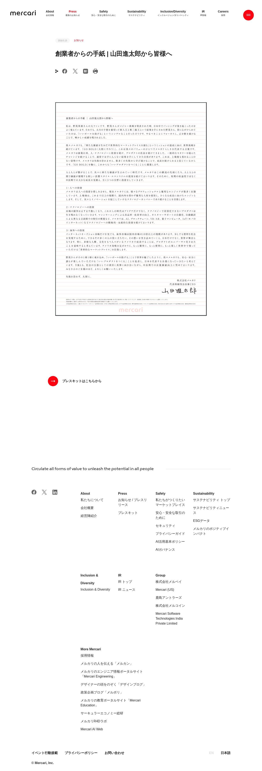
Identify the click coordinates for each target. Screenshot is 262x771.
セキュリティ (165, 525)
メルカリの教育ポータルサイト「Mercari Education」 (111, 703)
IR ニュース (126, 589)
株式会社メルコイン (170, 605)
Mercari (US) (165, 589)
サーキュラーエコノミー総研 (102, 713)
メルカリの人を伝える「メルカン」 (107, 663)
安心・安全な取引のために (170, 515)
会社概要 (87, 508)
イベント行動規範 (45, 753)
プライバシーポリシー (81, 753)
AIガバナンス (165, 549)
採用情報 (87, 655)
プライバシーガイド (170, 533)
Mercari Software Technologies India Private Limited (169, 618)
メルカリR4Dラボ (94, 721)
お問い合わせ (114, 753)
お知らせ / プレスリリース (132, 502)
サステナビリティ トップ (211, 500)
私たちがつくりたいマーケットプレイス (170, 502)
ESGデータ (201, 520)
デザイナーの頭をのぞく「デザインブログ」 (113, 684)
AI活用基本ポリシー (170, 541)
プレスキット (128, 512)
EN (211, 753)
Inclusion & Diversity (95, 589)
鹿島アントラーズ (169, 597)
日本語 (225, 753)
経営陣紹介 (89, 516)
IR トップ (125, 581)
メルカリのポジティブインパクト (211, 531)
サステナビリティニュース (211, 510)
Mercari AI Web (92, 729)
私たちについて (92, 500)
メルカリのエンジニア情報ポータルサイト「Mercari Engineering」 (112, 674)
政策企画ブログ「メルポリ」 (102, 692)
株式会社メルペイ (169, 581)
